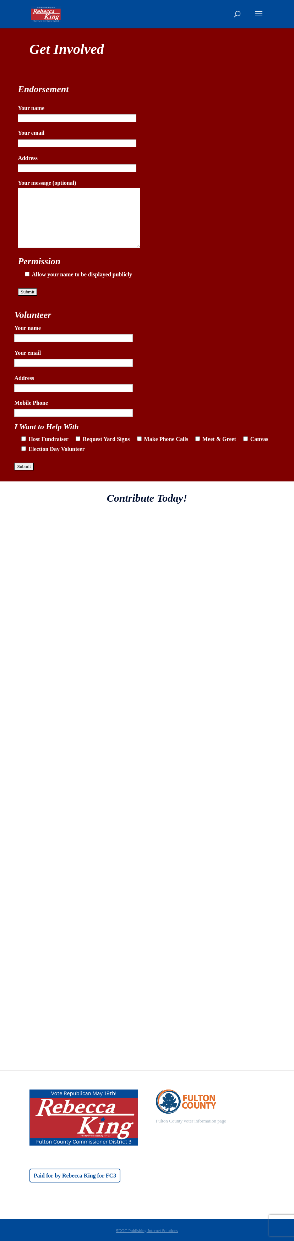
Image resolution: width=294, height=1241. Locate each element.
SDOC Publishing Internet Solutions (147, 1230)
